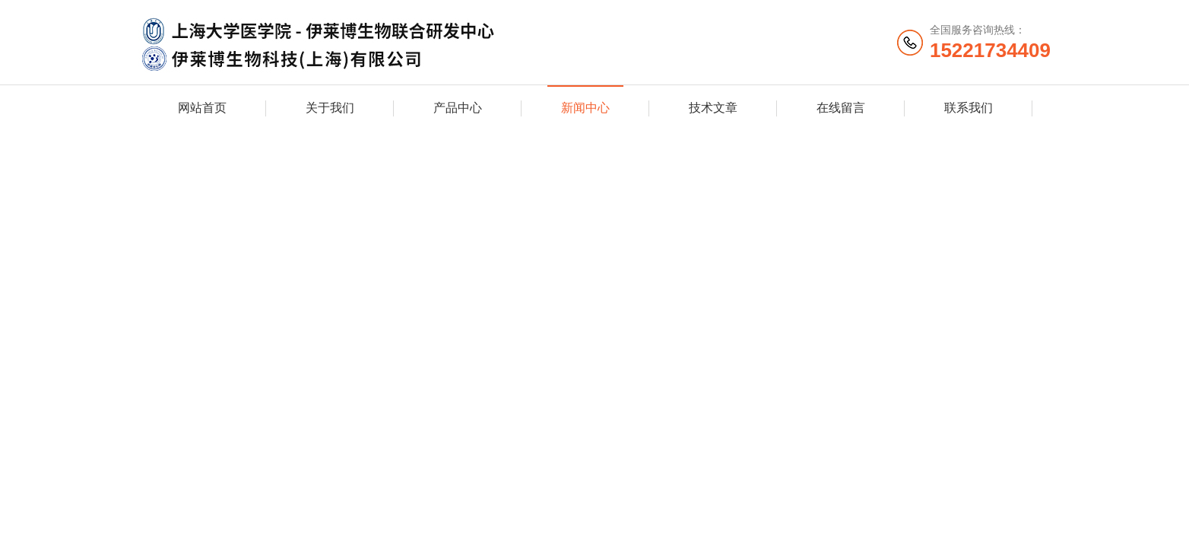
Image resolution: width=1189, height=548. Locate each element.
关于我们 (330, 107)
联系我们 (968, 107)
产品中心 (457, 107)
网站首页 (202, 107)
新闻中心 (585, 107)
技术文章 (713, 107)
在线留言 (840, 107)
